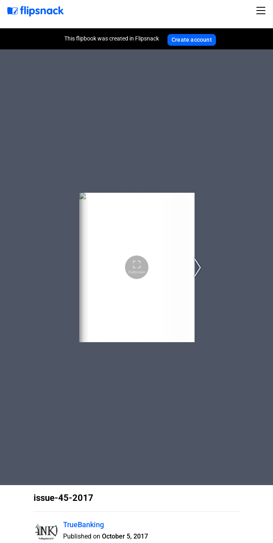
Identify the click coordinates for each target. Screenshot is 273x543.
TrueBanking (83, 524)
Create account (191, 39)
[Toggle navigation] (262, 10)
